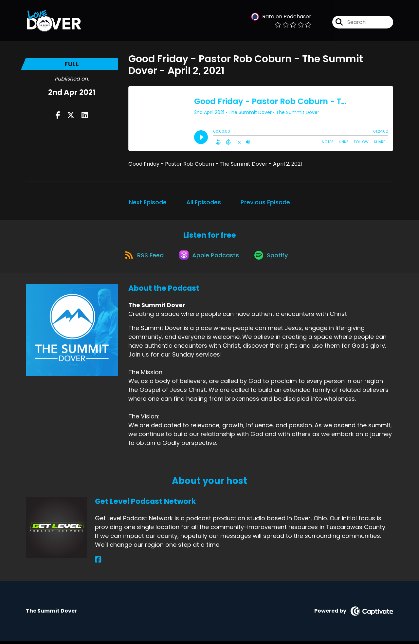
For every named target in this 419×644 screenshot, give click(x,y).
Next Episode (148, 202)
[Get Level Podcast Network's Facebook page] (98, 562)
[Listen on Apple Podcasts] (209, 257)
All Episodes (203, 202)
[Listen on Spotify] (273, 257)
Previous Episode (265, 202)
